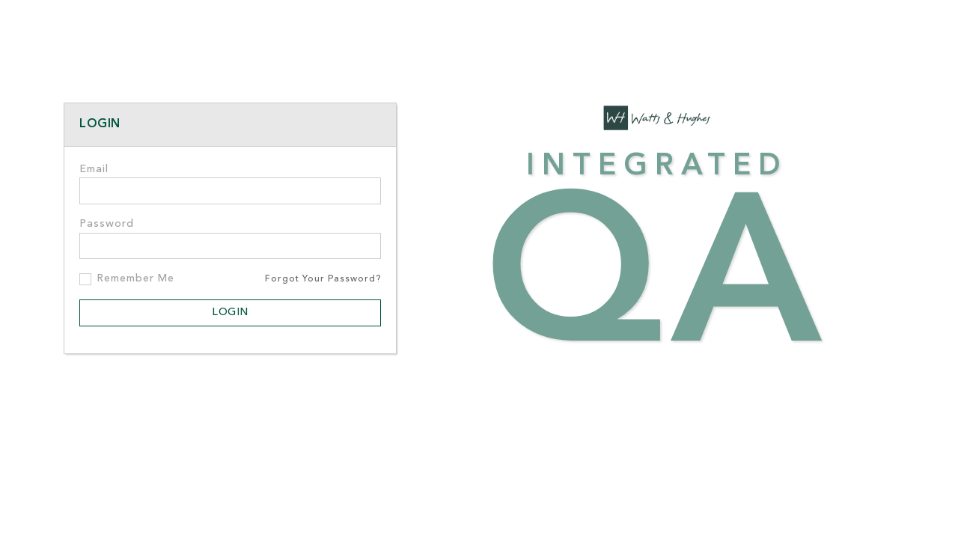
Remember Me (135, 278)
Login (230, 312)
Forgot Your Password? (323, 279)
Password (106, 224)
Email (94, 169)
